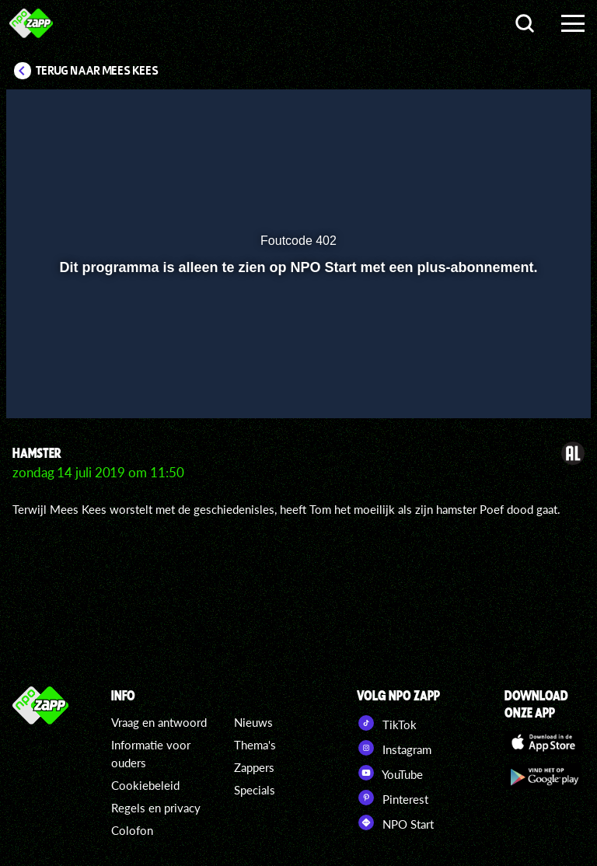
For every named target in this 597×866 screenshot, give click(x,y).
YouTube (390, 772)
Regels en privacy (156, 808)
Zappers (254, 767)
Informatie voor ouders (150, 754)
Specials (254, 790)
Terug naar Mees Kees (97, 71)
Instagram (394, 748)
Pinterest (392, 797)
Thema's (255, 745)
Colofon (132, 830)
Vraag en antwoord (159, 722)
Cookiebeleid (145, 785)
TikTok (387, 723)
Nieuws (253, 722)
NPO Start (395, 822)
